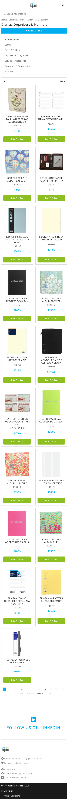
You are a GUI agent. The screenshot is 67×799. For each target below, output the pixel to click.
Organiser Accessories (15, 60)
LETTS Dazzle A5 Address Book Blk (17, 300)
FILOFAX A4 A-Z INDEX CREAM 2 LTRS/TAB (51, 238)
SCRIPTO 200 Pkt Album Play (51, 540)
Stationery (13, 20)
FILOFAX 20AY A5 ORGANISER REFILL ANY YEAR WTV (17, 601)
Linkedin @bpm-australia (15, 777)
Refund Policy (7, 791)
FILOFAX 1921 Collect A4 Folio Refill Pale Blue (17, 240)
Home (4, 20)
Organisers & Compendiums (18, 66)
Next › (40, 693)
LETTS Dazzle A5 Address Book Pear (51, 420)
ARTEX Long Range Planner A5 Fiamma (51, 179)
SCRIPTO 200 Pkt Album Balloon (17, 179)
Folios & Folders (12, 50)
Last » (48, 693)
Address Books (12, 39)
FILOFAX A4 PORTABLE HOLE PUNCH (17, 661)
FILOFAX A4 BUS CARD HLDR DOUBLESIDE (51, 482)
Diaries (8, 44)
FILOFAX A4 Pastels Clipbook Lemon (51, 599)
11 (63, 689)
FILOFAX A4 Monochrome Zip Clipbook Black (51, 360)
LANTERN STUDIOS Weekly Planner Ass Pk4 (17, 422)
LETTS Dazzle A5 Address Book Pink (17, 540)
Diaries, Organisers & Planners (34, 20)
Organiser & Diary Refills (16, 55)
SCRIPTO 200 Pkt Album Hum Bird (17, 482)
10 (57, 689)
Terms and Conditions (10, 796)
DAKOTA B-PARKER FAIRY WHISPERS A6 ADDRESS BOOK (17, 119)
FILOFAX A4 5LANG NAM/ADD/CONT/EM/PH (51, 117)
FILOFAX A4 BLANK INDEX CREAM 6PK (17, 358)
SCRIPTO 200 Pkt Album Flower (51, 300)
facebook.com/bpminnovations (18, 773)
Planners (9, 71)
